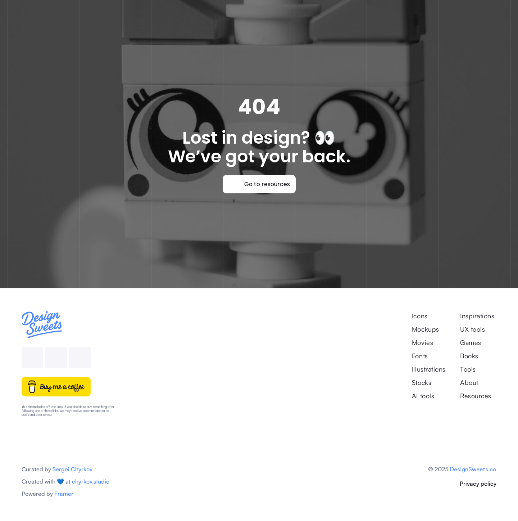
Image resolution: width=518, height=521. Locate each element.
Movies (422, 342)
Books (469, 356)
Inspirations (478, 316)
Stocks (421, 382)
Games (470, 342)
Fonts (420, 356)
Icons (420, 316)
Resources (475, 396)
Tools (468, 369)
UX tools (472, 329)
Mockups (425, 329)
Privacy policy (478, 483)
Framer (63, 493)
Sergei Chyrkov (72, 469)
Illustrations (429, 369)
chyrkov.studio (90, 481)
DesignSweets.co (473, 469)
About (469, 382)
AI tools (423, 396)
